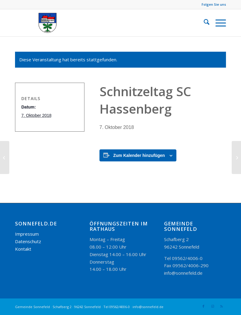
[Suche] (203, 22)
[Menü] (217, 22)
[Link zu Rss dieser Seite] (221, 306)
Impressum (27, 234)
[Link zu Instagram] (212, 306)
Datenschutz (28, 241)
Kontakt (23, 249)
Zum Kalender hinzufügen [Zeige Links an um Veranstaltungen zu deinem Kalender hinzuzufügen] (139, 155)
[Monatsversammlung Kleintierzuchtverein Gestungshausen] (236, 157)
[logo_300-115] (50, 22)
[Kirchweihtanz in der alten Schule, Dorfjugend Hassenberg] (4, 157)
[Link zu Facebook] (203, 306)
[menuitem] (203, 22)
